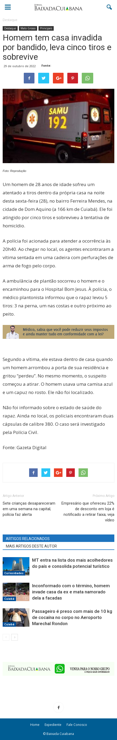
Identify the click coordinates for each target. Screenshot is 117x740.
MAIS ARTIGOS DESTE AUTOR (31, 546)
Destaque (10, 28)
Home (35, 724)
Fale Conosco (77, 724)
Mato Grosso (28, 28)
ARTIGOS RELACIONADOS (28, 539)
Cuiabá (9, 599)
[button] (109, 7)
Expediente (53, 724)
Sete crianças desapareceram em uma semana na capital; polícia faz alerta (29, 509)
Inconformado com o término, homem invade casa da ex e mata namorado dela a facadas (71, 592)
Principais (46, 28)
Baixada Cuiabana (60, 733)
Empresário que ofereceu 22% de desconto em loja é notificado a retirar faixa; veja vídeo (87, 511)
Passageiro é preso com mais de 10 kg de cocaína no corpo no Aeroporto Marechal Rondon (72, 617)
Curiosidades (14, 573)
